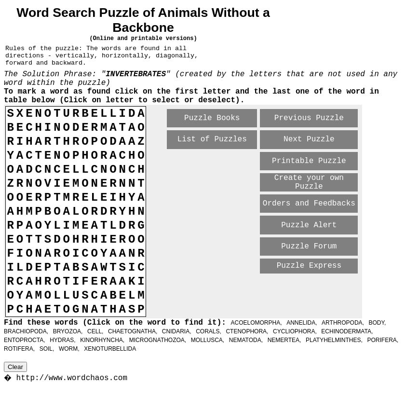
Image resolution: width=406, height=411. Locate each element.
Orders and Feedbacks (309, 203)
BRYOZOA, (68, 331)
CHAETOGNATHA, (132, 331)
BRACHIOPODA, (26, 331)
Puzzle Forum (309, 246)
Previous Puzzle (309, 118)
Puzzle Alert (309, 225)
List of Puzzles (212, 139)
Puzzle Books (212, 118)
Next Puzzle (309, 139)
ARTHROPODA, (343, 322)
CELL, (95, 331)
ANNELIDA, (301, 322)
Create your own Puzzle (309, 182)
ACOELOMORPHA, (256, 322)
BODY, (377, 322)
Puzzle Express (309, 265)
